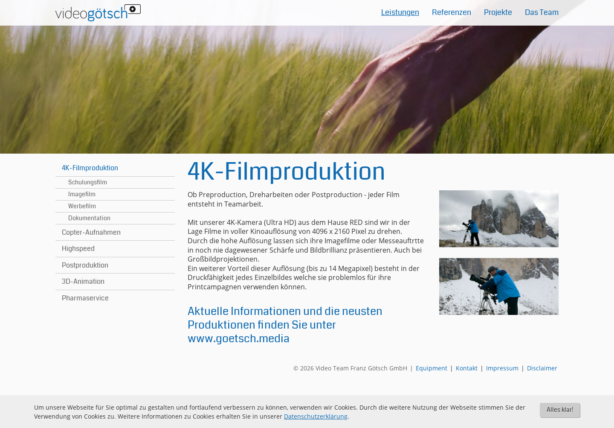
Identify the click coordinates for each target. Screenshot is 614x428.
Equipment (431, 368)
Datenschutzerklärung (316, 416)
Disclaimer (542, 368)
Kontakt (467, 368)
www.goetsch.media (239, 338)
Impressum (502, 368)
